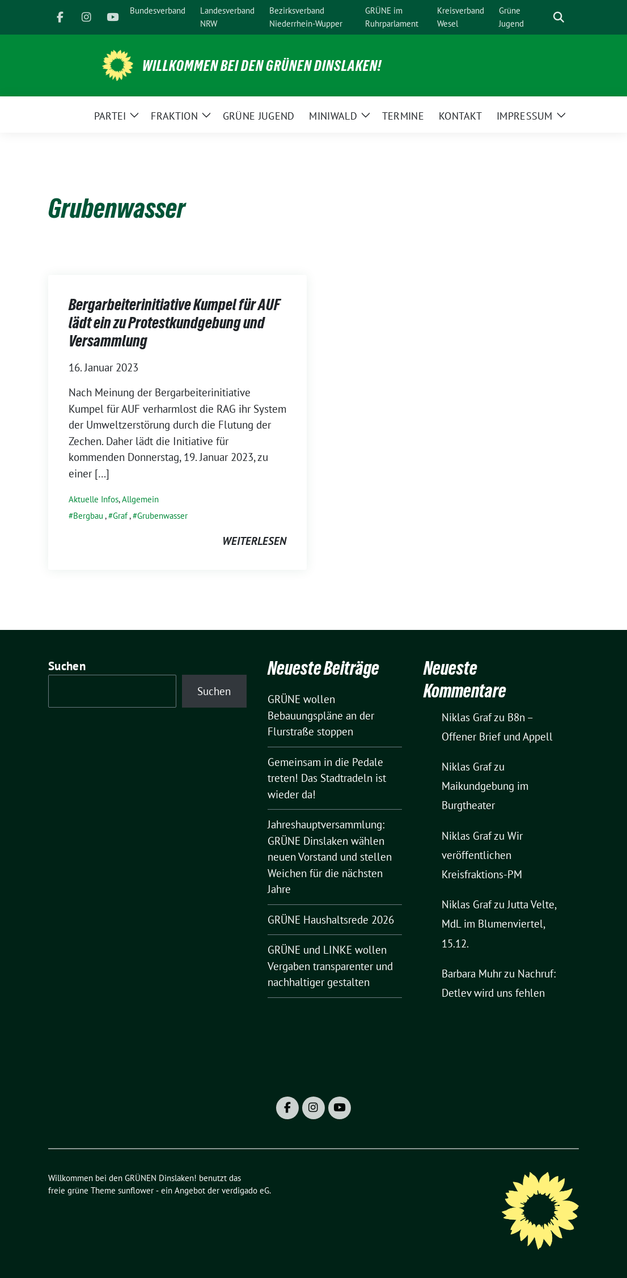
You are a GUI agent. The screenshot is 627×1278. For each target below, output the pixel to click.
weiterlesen (254, 541)
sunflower (136, 1190)
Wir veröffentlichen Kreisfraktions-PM (482, 855)
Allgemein (140, 499)
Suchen (67, 666)
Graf (120, 515)
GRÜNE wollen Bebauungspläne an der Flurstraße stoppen (321, 715)
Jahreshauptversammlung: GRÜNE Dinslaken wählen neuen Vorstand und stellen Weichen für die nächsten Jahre (330, 857)
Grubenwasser (162, 515)
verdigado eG (245, 1190)
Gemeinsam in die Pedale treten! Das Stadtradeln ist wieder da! (327, 778)
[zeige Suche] (559, 17)
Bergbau (88, 515)
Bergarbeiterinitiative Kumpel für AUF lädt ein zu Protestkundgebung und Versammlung (174, 322)
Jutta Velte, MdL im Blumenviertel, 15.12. (499, 924)
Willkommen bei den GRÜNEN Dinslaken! (262, 65)
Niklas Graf (467, 717)
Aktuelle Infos (93, 499)
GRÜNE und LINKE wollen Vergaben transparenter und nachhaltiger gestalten (330, 966)
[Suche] (542, 17)
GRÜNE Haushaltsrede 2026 (331, 919)
